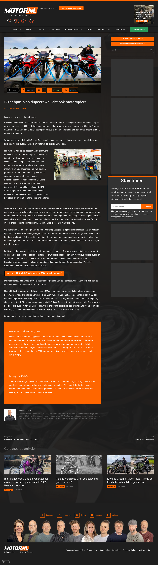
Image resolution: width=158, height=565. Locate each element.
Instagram (67, 515)
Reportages (141, 21)
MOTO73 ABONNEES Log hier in (132, 39)
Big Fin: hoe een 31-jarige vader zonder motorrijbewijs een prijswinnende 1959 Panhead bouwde (26, 482)
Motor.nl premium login (71, 8)
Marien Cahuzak (21, 108)
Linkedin (115, 515)
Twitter (83, 515)
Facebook (49, 515)
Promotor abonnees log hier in (132, 44)
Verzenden (147, 207)
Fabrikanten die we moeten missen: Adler (20, 440)
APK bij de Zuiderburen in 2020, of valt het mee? (39, 273)
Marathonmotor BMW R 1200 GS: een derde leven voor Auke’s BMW (143, 15)
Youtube (99, 515)
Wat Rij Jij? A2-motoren (144, 440)
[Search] (151, 50)
